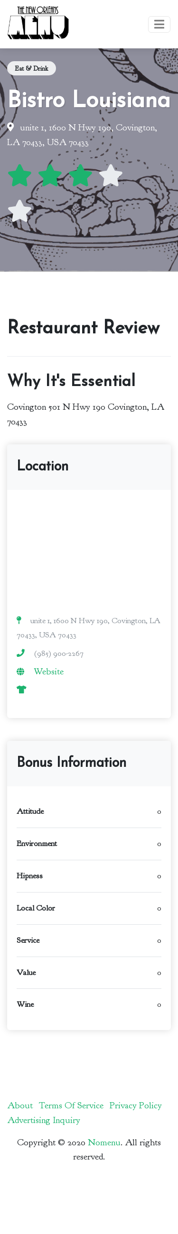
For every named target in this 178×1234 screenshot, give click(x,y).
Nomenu (104, 1142)
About (20, 1105)
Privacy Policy (136, 1105)
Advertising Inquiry (43, 1120)
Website (49, 671)
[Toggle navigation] (159, 24)
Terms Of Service (71, 1105)
